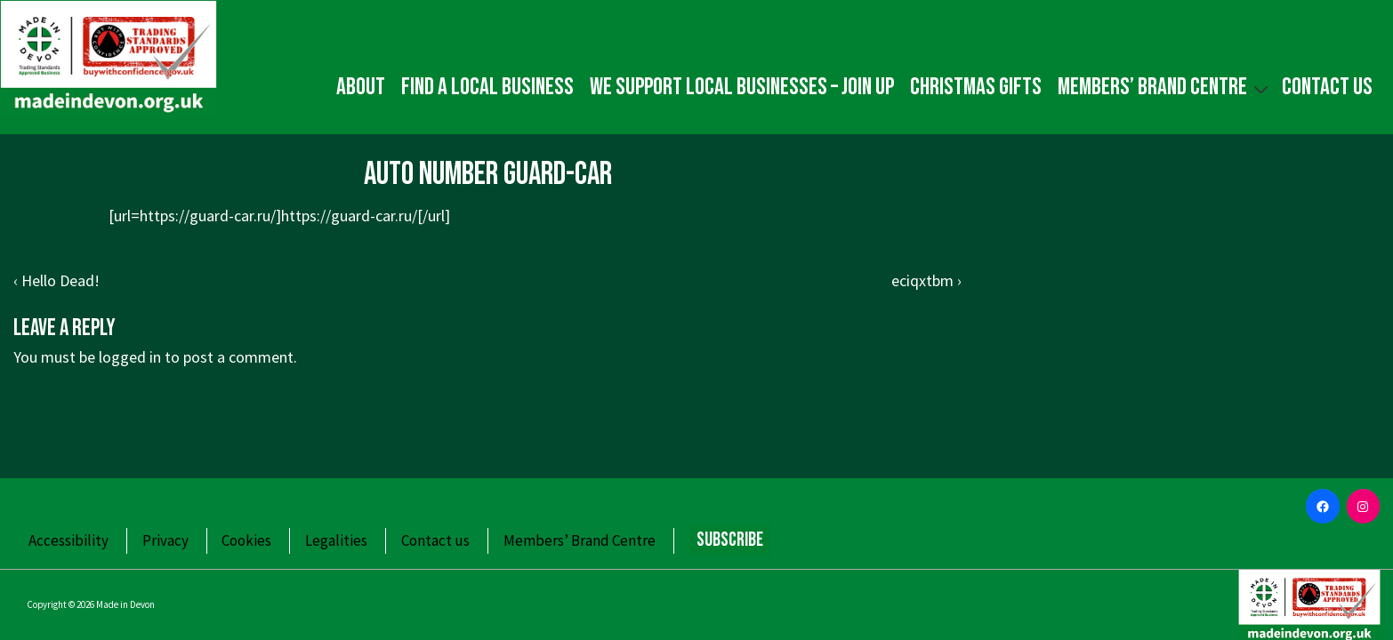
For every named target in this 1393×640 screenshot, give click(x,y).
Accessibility (68, 540)
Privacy (165, 540)
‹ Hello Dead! (56, 280)
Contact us (1327, 87)
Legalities (336, 540)
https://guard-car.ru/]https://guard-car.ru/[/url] (295, 215)
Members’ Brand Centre (1165, 87)
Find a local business (487, 87)
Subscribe (729, 540)
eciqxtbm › (926, 280)
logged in (130, 357)
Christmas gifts (976, 87)
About (360, 87)
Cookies (246, 540)
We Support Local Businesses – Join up (742, 87)
